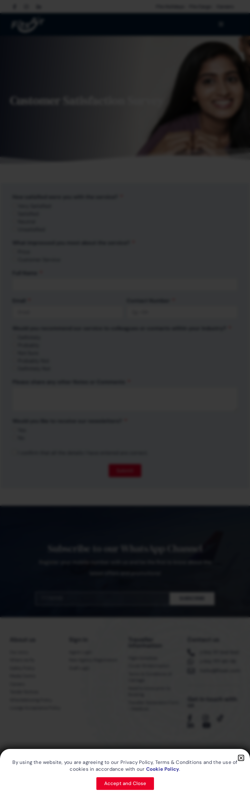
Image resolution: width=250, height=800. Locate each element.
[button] (241, 757)
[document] (125, 400)
